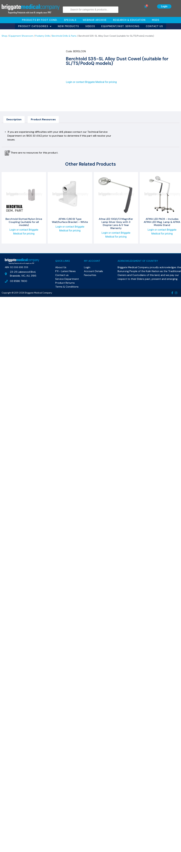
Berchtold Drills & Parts (64, 35)
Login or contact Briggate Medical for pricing (91, 82)
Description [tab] (14, 119)
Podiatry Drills (42, 35)
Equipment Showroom (21, 35)
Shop (4, 35)
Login (164, 6)
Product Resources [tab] (43, 119)
